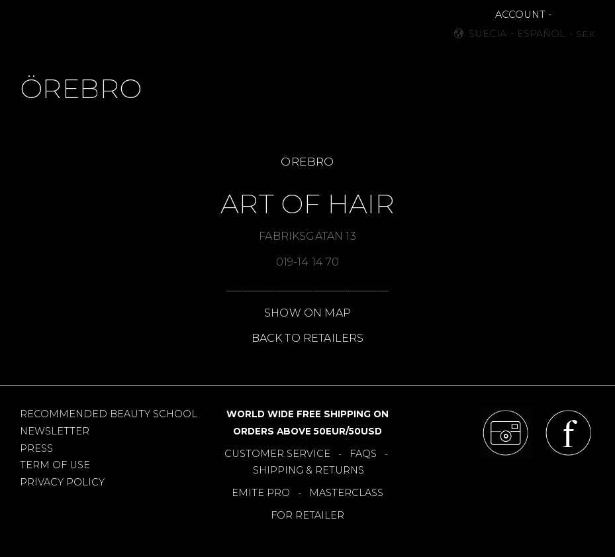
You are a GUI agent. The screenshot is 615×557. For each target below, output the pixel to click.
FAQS (363, 454)
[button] (37, 26)
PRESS (36, 448)
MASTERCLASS (346, 493)
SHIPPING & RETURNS (308, 470)
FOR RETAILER (307, 515)
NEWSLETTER (54, 431)
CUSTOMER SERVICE (277, 454)
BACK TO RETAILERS (308, 338)
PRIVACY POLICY (62, 482)
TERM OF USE (55, 465)
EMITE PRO (261, 493)
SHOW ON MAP (307, 313)
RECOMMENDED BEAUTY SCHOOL (108, 414)
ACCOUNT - (523, 15)
